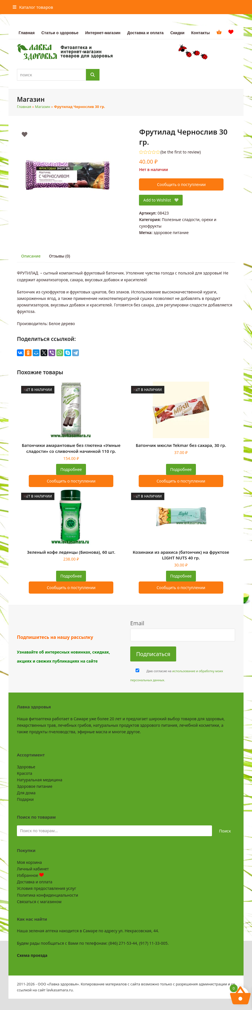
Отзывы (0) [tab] (59, 256)
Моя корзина (29, 862)
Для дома (26, 792)
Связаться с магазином (39, 901)
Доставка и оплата (34, 881)
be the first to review (181, 152)
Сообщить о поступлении (181, 184)
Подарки (25, 799)
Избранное (30, 875)
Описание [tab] (31, 256)
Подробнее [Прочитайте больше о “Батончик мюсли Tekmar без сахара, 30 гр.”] (181, 469)
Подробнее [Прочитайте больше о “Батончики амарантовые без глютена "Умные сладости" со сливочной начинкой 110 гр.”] (71, 469)
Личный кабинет (33, 868)
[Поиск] (93, 75)
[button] (33, 7)
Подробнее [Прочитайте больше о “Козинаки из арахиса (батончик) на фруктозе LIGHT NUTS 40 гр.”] (181, 576)
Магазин (42, 106)
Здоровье (26, 766)
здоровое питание (171, 232)
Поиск (225, 831)
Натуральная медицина (39, 779)
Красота (24, 773)
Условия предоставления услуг (46, 888)
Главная (24, 106)
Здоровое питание (34, 786)
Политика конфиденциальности (47, 895)
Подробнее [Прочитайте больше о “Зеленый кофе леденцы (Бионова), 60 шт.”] (71, 576)
